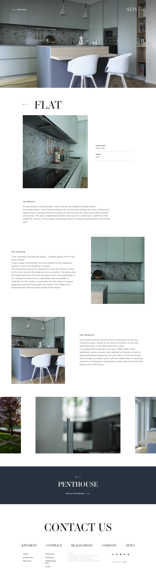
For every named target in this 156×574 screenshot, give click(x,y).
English (124, 561)
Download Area (28, 557)
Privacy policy (49, 554)
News (130, 545)
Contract (54, 545)
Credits (47, 566)
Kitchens (29, 545)
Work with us (27, 561)
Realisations (82, 545)
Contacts (26, 554)
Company (109, 545)
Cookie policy (49, 557)
